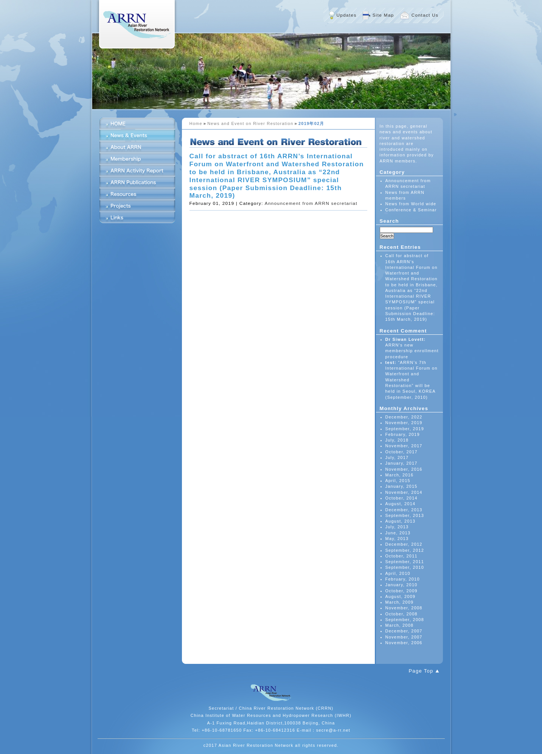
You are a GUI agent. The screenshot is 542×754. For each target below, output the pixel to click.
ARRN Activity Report (137, 170)
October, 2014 (401, 498)
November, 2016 (403, 469)
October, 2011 (401, 556)
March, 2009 (399, 602)
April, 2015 (397, 480)
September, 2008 (404, 619)
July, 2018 (397, 440)
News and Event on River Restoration (250, 123)
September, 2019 (404, 428)
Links (137, 217)
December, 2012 (403, 544)
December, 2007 (403, 631)
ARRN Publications (137, 182)
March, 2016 (399, 475)
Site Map (383, 15)
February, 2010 (402, 579)
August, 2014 (400, 503)
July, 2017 (397, 457)
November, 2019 (403, 422)
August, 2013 (400, 521)
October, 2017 (401, 452)
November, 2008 (403, 608)
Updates (347, 15)
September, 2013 (404, 515)
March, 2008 (399, 625)
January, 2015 (401, 486)
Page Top (420, 671)
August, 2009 (400, 596)
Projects (137, 205)
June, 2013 (398, 533)
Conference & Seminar (411, 210)
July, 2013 (397, 527)
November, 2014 (403, 492)
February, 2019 (402, 434)
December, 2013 (403, 509)
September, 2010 (404, 567)
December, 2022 (403, 417)
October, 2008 (401, 614)
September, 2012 (404, 550)
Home (195, 123)
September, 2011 (404, 561)
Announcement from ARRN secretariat (311, 203)
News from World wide (410, 203)
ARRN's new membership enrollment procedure (412, 351)
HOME (137, 123)
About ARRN (137, 147)
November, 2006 (403, 642)
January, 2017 (401, 463)
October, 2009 (401, 591)
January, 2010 (401, 584)
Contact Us (425, 15)
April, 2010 (397, 573)
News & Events (137, 135)
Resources (137, 194)
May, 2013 (397, 538)
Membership (137, 158)
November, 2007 (403, 637)
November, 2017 (403, 445)
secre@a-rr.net (333, 730)
